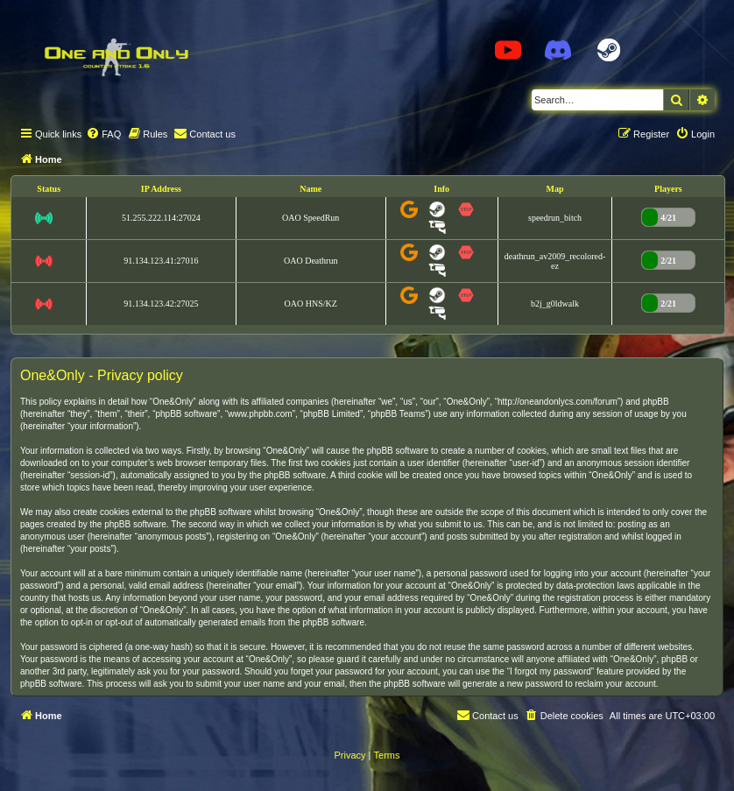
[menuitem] (103, 134)
